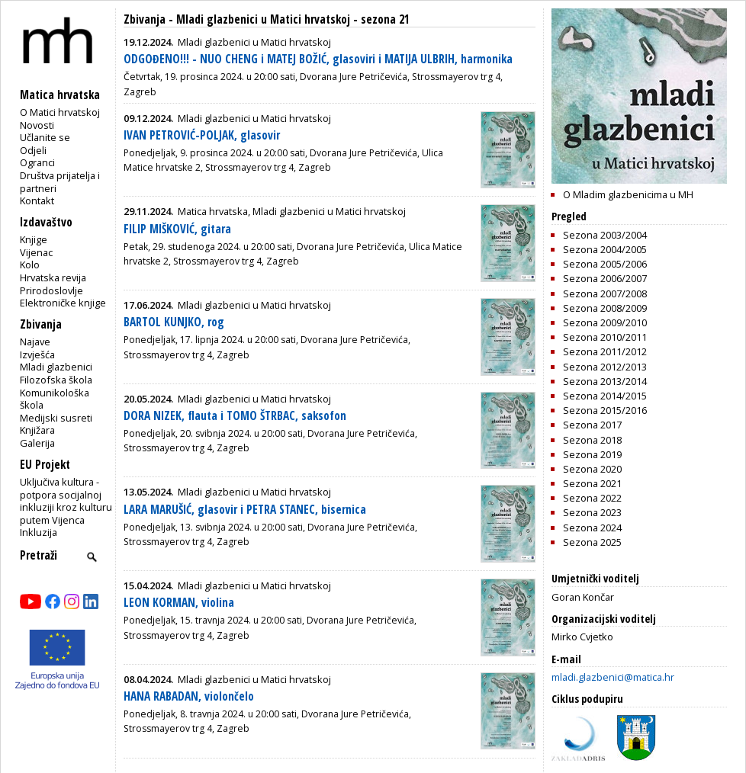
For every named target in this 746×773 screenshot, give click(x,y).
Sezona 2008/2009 (605, 308)
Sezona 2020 (592, 469)
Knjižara (37, 430)
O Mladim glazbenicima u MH (628, 194)
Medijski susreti (56, 418)
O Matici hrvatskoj (60, 112)
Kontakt (37, 200)
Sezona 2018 (592, 440)
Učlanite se (45, 137)
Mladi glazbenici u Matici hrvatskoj (263, 19)
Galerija (37, 443)
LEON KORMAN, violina (179, 603)
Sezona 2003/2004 (605, 235)
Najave (35, 341)
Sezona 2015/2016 (605, 410)
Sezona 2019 (592, 454)
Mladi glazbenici (56, 367)
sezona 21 (385, 19)
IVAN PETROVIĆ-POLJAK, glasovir (202, 135)
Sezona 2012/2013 (605, 367)
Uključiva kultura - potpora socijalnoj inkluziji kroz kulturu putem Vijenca (66, 501)
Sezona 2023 (592, 512)
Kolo (30, 264)
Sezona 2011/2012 (605, 351)
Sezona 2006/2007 (605, 278)
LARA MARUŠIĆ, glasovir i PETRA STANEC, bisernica (245, 510)
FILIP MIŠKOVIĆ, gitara (177, 229)
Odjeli (33, 150)
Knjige (33, 239)
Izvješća (37, 354)
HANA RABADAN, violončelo (189, 696)
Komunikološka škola (54, 399)
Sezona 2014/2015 (605, 396)
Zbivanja (145, 19)
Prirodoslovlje (51, 290)
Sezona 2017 (592, 424)
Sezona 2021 (592, 483)
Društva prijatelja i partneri (60, 181)
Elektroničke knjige (63, 303)
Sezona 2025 (592, 542)
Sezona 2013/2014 (605, 381)
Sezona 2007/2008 (605, 293)
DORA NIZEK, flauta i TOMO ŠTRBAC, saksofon (235, 416)
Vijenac (36, 252)
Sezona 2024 (592, 527)
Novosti (37, 125)
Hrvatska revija (53, 277)
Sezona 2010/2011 (605, 337)
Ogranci (37, 162)
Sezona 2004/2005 (605, 249)
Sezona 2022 (592, 498)
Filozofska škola (56, 379)
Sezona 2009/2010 (605, 322)
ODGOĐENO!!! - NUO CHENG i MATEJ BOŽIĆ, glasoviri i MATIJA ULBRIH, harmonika (318, 59)
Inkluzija (38, 532)
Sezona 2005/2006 (605, 264)
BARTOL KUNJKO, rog (174, 322)
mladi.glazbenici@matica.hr (612, 677)
